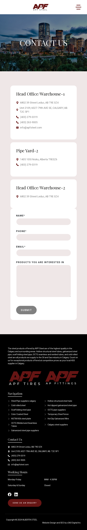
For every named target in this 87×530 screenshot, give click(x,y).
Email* (21, 246)
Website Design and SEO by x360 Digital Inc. (61, 523)
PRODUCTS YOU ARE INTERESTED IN (40, 262)
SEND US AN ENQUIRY (25, 503)
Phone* (21, 231)
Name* (20, 215)
